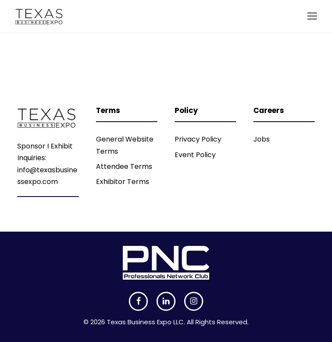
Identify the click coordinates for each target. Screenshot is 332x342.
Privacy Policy (198, 139)
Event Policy (195, 155)
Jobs (261, 139)
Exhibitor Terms (122, 182)
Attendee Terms (124, 166)
